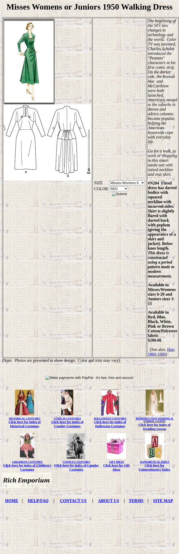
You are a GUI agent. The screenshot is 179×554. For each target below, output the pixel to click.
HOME (11, 500)
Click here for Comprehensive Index (154, 467)
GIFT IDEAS (116, 461)
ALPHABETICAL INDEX (154, 461)
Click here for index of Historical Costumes (25, 424)
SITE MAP (163, 500)
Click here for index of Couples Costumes (76, 467)
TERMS (136, 500)
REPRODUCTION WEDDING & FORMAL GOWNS (154, 420)
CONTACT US (73, 500)
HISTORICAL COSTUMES (24, 418)
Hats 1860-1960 (161, 351)
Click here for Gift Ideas (116, 467)
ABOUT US (108, 500)
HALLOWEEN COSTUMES (110, 418)
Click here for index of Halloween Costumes (110, 424)
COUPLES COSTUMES (76, 461)
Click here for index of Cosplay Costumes (67, 424)
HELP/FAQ (38, 500)
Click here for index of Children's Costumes (27, 467)
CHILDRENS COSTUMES (27, 461)
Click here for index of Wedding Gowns (154, 427)
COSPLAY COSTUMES (67, 418)
